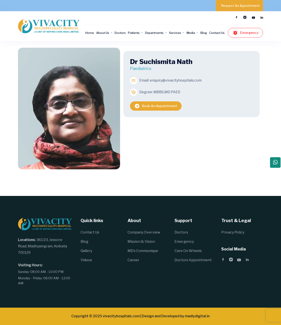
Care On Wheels (188, 251)
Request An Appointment (240, 5)
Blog (203, 33)
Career (133, 260)
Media (191, 33)
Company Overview (144, 232)
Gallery (86, 251)
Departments (154, 33)
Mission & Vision (141, 241)
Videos (86, 260)
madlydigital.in (197, 316)
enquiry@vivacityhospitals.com (176, 80)
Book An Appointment (155, 106)
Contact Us (217, 33)
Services (175, 33)
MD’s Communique (143, 251)
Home (89, 33)
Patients (134, 33)
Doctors (120, 33)
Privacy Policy (232, 232)
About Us (102, 33)
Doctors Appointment (193, 260)
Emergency (245, 33)
